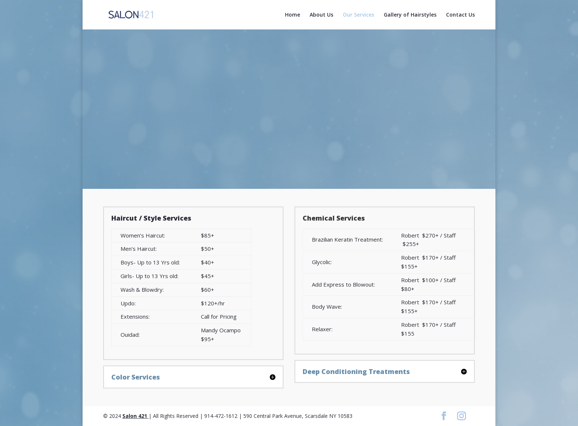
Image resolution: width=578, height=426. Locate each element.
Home (292, 15)
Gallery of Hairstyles (410, 15)
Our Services (358, 15)
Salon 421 (135, 415)
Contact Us (460, 15)
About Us (321, 15)
